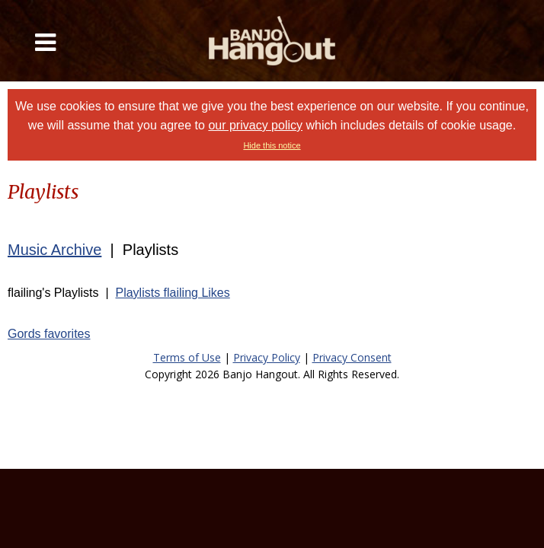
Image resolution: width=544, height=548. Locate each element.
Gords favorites (49, 333)
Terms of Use (187, 357)
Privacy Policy (266, 357)
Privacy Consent (352, 357)
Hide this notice (271, 145)
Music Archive (54, 249)
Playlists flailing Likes (172, 292)
